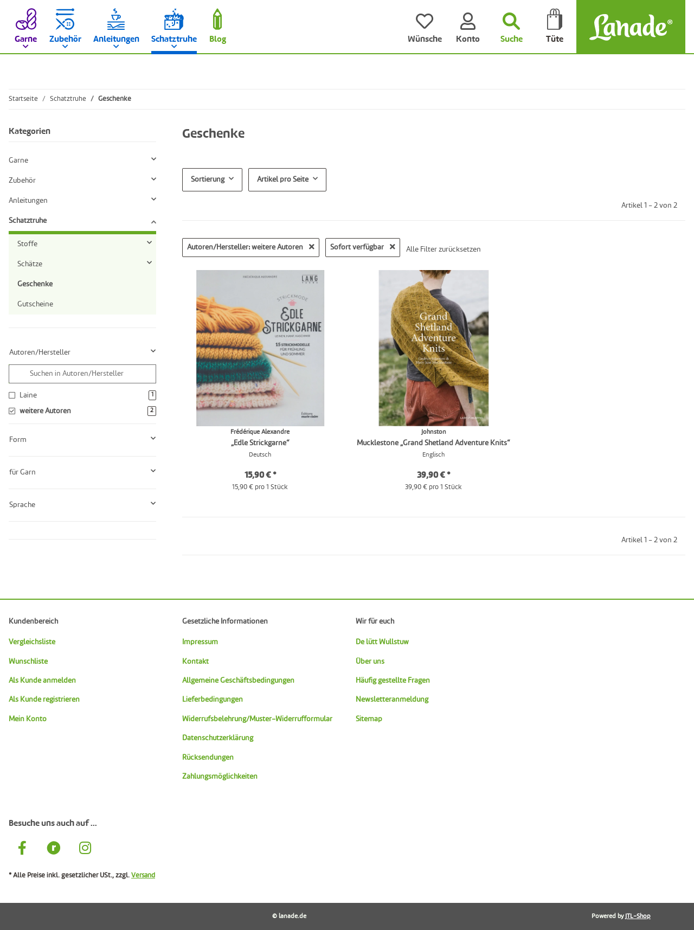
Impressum (200, 642)
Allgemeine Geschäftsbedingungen (238, 680)
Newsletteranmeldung (392, 699)
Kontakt (195, 661)
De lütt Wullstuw (382, 642)
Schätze (29, 264)
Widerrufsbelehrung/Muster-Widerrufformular (257, 719)
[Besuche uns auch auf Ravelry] (53, 849)
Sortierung (207, 179)
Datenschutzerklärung (217, 738)
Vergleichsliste (32, 642)
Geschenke (35, 284)
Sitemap (369, 719)
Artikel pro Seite (283, 179)
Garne (18, 160)
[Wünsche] (424, 27)
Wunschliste (28, 661)
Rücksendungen (208, 757)
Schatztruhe (28, 221)
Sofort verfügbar (362, 247)
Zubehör (22, 180)
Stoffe (27, 244)
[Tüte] (554, 27)
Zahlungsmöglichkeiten (220, 776)
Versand (143, 875)
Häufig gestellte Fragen (393, 680)
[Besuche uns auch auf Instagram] (85, 849)
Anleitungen (28, 200)
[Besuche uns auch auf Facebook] (22, 849)
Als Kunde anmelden (42, 680)
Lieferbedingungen (212, 699)
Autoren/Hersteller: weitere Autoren (250, 247)
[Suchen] (511, 27)
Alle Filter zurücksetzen (443, 249)
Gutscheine (35, 304)
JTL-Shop (638, 916)
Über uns (370, 661)
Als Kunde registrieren (44, 699)
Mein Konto (28, 719)
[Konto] (468, 27)
